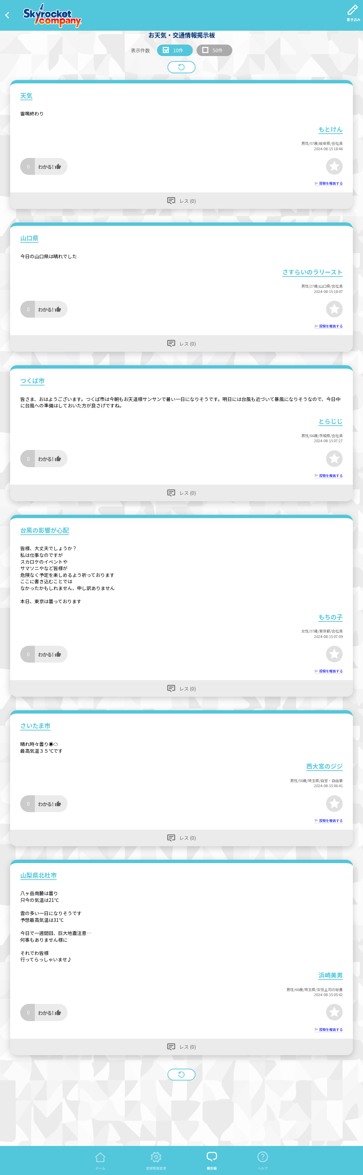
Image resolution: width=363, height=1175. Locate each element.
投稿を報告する (331, 183)
